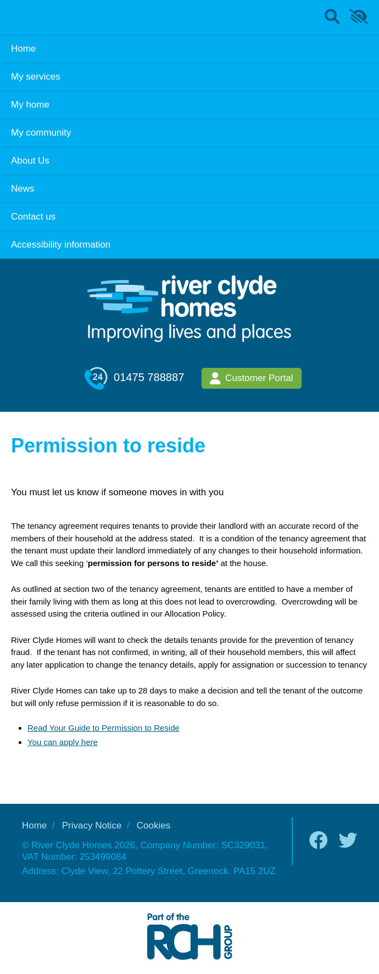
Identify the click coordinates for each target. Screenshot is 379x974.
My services (35, 76)
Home (23, 48)
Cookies (153, 825)
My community (41, 132)
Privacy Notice (92, 825)
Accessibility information (60, 244)
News (22, 188)
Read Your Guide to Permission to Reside (103, 727)
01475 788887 (134, 378)
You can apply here (62, 742)
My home (30, 104)
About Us (30, 160)
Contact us (33, 216)
